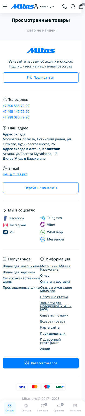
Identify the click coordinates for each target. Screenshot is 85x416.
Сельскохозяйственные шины (21, 280)
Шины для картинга (19, 272)
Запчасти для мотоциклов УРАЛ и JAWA (56, 306)
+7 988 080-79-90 (16, 117)
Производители (52, 333)
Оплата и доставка (55, 281)
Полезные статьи (54, 296)
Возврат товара (52, 321)
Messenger (52, 239)
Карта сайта (50, 327)
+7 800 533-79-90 (16, 105)
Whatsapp (51, 232)
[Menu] (5, 6)
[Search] (73, 6)
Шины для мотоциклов (21, 266)
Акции (45, 348)
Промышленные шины (21, 287)
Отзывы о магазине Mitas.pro (56, 289)
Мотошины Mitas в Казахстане (55, 268)
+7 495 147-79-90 (16, 111)
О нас (44, 275)
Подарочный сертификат (50, 341)
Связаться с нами (54, 315)
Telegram (51, 218)
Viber (47, 224)
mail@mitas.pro (15, 174)
